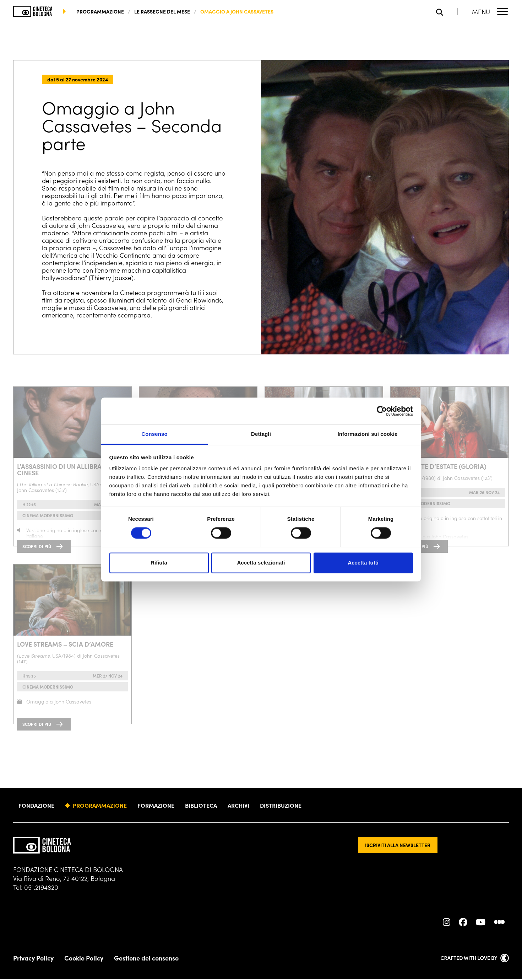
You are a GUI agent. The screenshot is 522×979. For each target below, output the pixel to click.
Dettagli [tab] (261, 434)
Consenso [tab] (154, 434)
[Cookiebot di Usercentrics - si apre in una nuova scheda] (382, 411)
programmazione (100, 11)
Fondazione (36, 805)
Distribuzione (280, 805)
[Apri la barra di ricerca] (447, 11)
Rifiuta (159, 563)
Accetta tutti (363, 563)
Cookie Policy (83, 958)
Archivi (238, 805)
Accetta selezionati (261, 563)
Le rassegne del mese (162, 11)
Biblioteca (201, 805)
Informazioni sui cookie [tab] (368, 434)
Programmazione (100, 805)
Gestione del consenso (146, 958)
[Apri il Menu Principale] (490, 11)
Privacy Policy (33, 958)
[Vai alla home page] (33, 11)
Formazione (155, 805)
